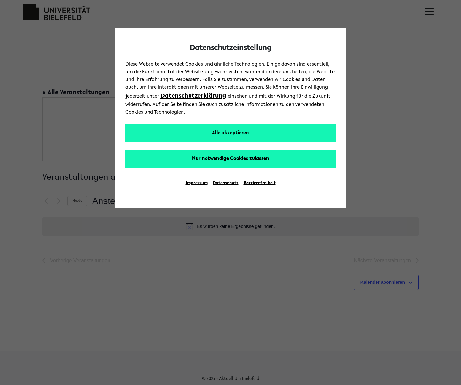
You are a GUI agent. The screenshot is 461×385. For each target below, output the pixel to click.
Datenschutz (226, 183)
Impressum (197, 183)
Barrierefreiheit (260, 183)
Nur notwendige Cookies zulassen (230, 158)
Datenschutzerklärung (193, 96)
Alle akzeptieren (230, 132)
